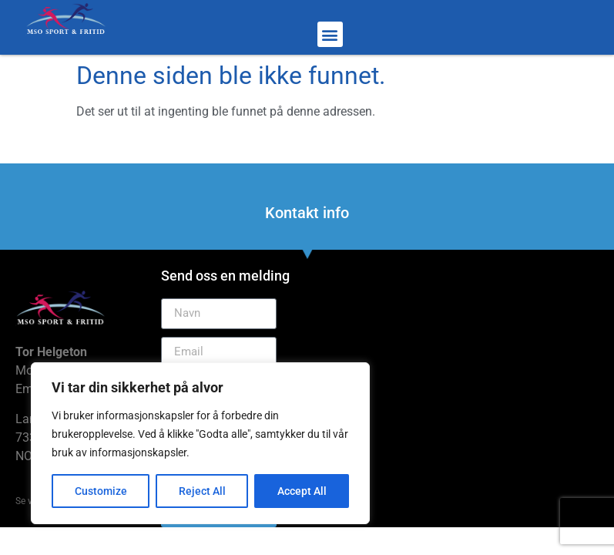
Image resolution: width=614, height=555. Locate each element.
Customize (101, 491)
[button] (330, 34)
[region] (200, 443)
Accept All (302, 491)
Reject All (202, 491)
